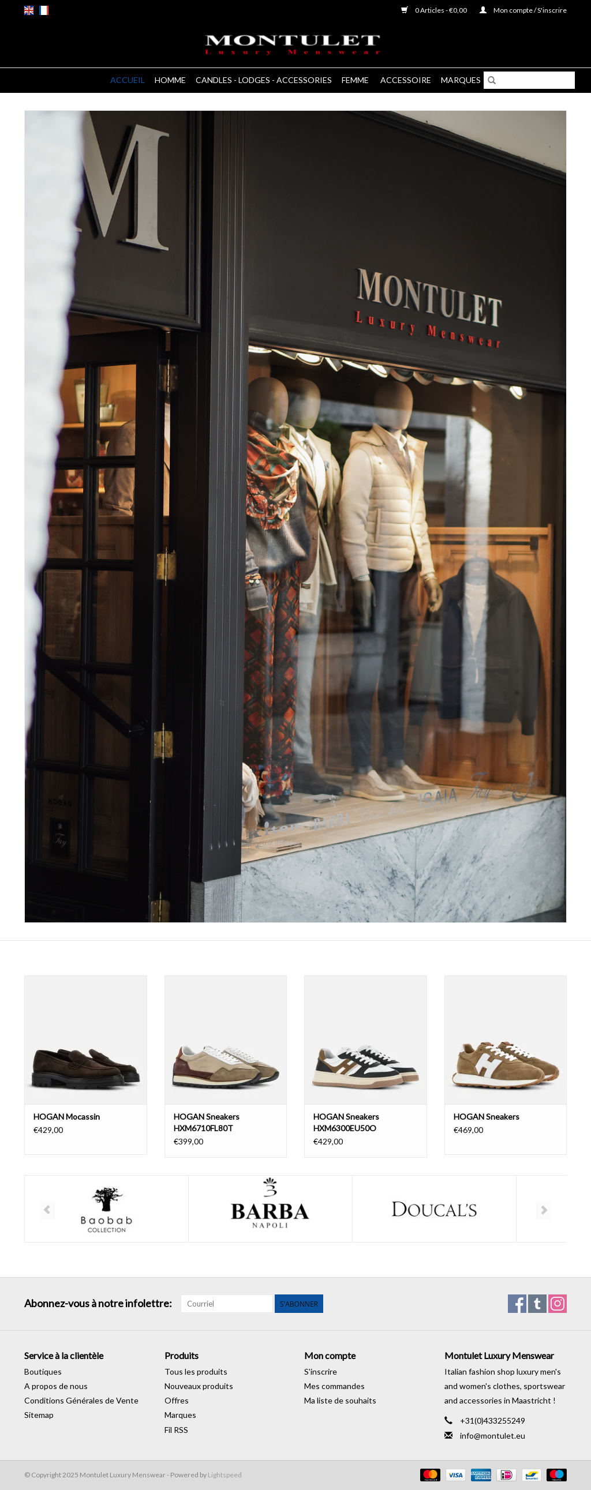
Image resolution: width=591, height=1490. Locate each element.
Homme (170, 80)
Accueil (127, 80)
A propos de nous (56, 1386)
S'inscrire (320, 1371)
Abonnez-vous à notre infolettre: (98, 1303)
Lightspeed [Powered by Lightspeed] (225, 1474)
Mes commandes (334, 1386)
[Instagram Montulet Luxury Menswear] (557, 1303)
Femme (356, 80)
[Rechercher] (529, 80)
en (28, 10)
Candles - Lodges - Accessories (264, 80)
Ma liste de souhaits (340, 1400)
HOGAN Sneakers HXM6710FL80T (207, 1122)
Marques (461, 80)
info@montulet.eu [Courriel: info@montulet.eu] (492, 1435)
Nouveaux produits (198, 1386)
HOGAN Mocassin (66, 1116)
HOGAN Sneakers (486, 1116)
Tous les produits (195, 1371)
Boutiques (43, 1371)
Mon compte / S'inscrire (523, 10)
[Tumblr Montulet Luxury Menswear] (537, 1303)
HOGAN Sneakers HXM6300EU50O (346, 1122)
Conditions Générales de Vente (81, 1400)
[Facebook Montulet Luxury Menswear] (517, 1303)
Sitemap (39, 1415)
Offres (176, 1400)
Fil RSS (176, 1430)
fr (43, 10)
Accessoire (405, 80)
